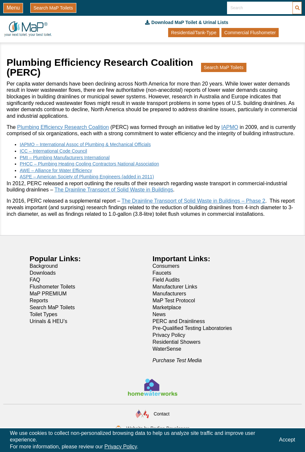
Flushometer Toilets (52, 286)
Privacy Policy (169, 335)
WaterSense (167, 349)
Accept (287, 439)
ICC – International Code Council (53, 151)
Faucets (162, 273)
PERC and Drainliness (179, 321)
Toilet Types (43, 314)
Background (44, 266)
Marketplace (167, 307)
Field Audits (166, 280)
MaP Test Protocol (174, 300)
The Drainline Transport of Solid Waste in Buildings (114, 189)
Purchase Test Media (177, 360)
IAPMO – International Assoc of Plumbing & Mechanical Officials (85, 144)
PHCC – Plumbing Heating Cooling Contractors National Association (89, 163)
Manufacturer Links (175, 286)
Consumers (166, 266)
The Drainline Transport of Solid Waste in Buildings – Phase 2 (193, 201)
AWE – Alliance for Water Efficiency (56, 170)
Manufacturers (169, 293)
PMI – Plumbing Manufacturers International (65, 157)
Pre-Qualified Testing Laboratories (192, 328)
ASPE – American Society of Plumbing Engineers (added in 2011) (87, 176)
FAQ (35, 280)
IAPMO (229, 127)
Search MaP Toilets (52, 307)
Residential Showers (177, 342)
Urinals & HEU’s (48, 321)
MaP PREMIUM (48, 293)
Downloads (43, 273)
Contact (161, 413)
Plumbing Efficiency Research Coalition (63, 127)
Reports (39, 300)
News (159, 314)
